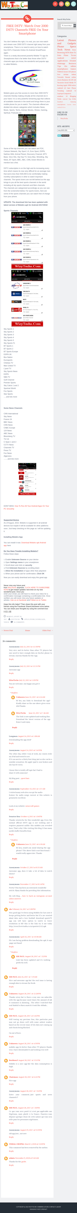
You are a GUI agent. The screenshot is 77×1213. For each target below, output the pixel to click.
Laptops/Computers (64, 93)
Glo (65, 66)
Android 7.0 (71, 91)
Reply (11, 659)
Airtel (73, 58)
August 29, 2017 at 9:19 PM (31, 1130)
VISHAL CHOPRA (16, 1144)
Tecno (73, 55)
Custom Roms (71, 104)
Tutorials (60, 77)
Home (27, 630)
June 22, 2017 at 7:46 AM (39, 713)
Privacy (44, 1209)
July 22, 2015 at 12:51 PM (30, 666)
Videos (6, 622)
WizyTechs (15, 619)
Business (65, 80)
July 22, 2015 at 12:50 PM (30, 646)
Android (60, 58)
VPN (69, 85)
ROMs (74, 99)
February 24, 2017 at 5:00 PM (24, 909)
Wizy (39, 1209)
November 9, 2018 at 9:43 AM (27, 1158)
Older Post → (47, 630)
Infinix (74, 74)
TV (75, 83)
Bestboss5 (13, 1060)
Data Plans (62, 55)
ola (10, 909)
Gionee (65, 72)
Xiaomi (67, 77)
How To (73, 52)
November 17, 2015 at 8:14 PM (32, 884)
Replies (14, 692)
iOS (69, 72)
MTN (67, 52)
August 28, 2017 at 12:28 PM (29, 993)
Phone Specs (66, 46)
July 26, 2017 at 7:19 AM (27, 976)
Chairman (13, 1077)
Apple (65, 85)
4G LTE (70, 80)
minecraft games (32, 805)
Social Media (69, 83)
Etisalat (73, 60)
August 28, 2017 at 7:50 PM (29, 1107)
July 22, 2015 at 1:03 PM (28, 680)
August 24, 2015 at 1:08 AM (29, 736)
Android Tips (67, 99)
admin (12, 1158)
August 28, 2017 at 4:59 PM (29, 1043)
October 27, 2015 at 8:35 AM (31, 867)
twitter (73, 85)
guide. (23, 1161)
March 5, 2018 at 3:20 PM (35, 1144)
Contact (52, 1207)
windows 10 (62, 96)
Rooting (60, 85)
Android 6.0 (61, 88)
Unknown (20, 697)
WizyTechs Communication (38, 1207)
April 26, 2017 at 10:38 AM (30, 936)
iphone (73, 72)
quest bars (25, 778)
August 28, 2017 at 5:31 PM (29, 1060)
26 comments (19, 622)
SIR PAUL (20, 956)
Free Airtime (62, 74)
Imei (68, 88)
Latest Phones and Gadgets (66, 42)
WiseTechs (14, 680)
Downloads (40, 619)
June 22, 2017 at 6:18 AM (35, 844)
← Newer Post (7, 630)
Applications (29, 619)
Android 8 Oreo (61, 107)
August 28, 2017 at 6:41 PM (29, 1077)
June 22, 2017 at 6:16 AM (35, 697)
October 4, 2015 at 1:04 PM (31, 816)
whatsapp (61, 63)
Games (73, 69)
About (58, 1207)
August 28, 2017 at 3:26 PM (29, 1015)
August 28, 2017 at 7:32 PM (31, 1091)
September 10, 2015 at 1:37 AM (32, 788)
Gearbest (60, 102)
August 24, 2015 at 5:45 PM (31, 750)
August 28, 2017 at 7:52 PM (36, 956)
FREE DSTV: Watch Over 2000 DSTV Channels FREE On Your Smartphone (27, 29)
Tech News (63, 49)
